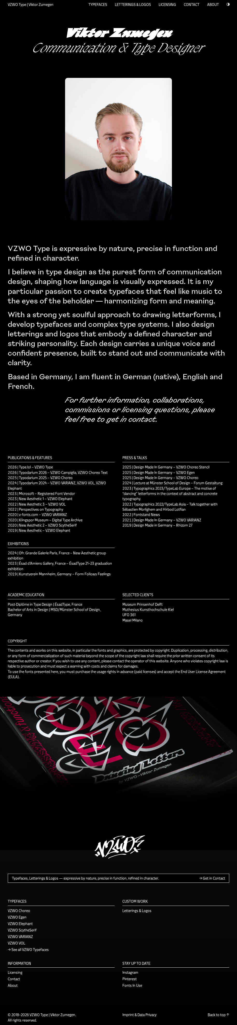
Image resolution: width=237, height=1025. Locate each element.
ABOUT (213, 4)
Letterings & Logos (136, 910)
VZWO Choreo (19, 910)
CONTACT (191, 4)
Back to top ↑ (218, 1014)
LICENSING (167, 4)
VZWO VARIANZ (20, 936)
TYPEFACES (97, 4)
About (13, 985)
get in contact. (131, 419)
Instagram (130, 972)
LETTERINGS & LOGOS (133, 4)
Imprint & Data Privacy (139, 1014)
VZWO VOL (16, 942)
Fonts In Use (132, 985)
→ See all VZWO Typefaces (28, 949)
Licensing (15, 972)
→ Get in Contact (212, 877)
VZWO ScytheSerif (22, 929)
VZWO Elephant (20, 923)
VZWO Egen (17, 916)
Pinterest (129, 978)
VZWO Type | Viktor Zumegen (30, 4)
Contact (14, 978)
